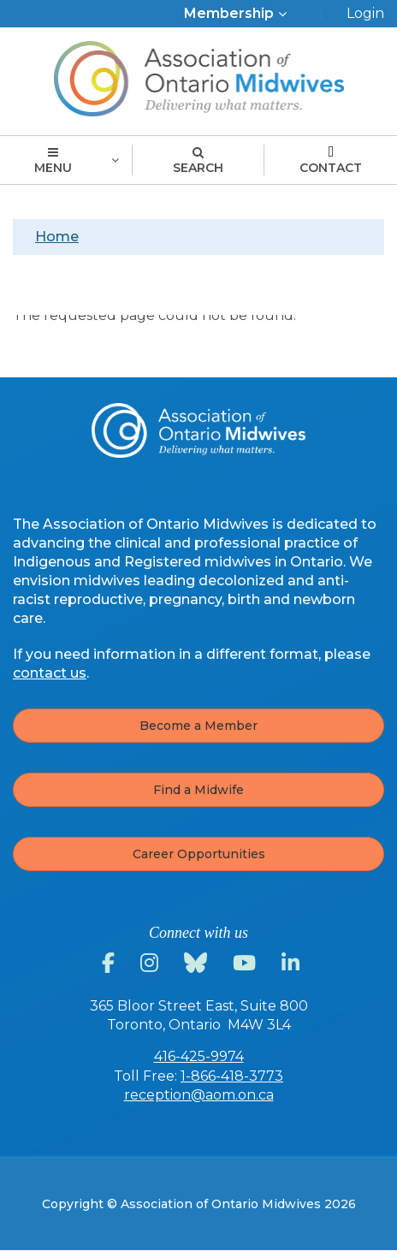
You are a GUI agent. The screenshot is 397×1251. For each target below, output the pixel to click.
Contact (330, 160)
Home (57, 236)
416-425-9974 (199, 1056)
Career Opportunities (199, 854)
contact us (49, 673)
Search (198, 160)
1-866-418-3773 (232, 1076)
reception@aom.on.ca (199, 1095)
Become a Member (198, 725)
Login (365, 13)
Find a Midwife (198, 789)
